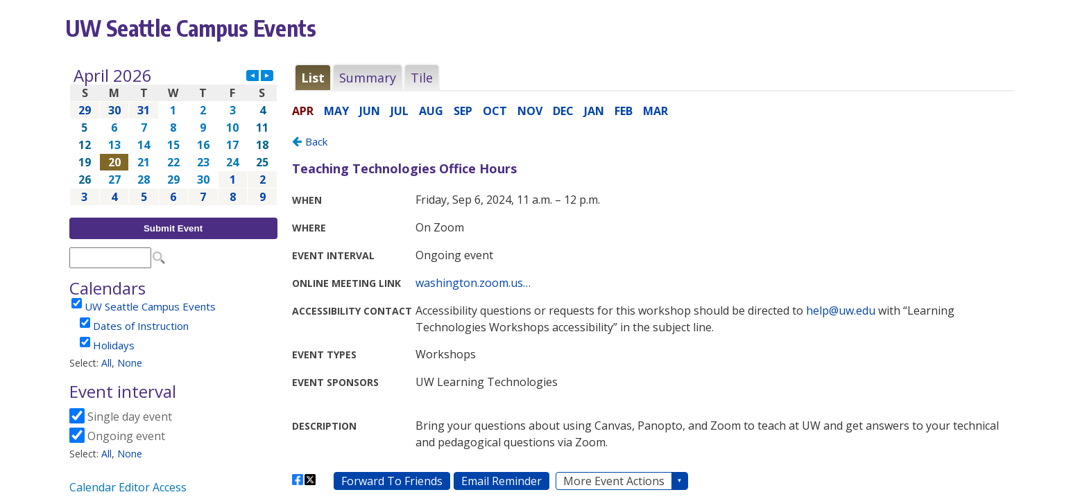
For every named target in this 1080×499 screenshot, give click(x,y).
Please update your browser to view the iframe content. (173, 136)
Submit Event (173, 228)
